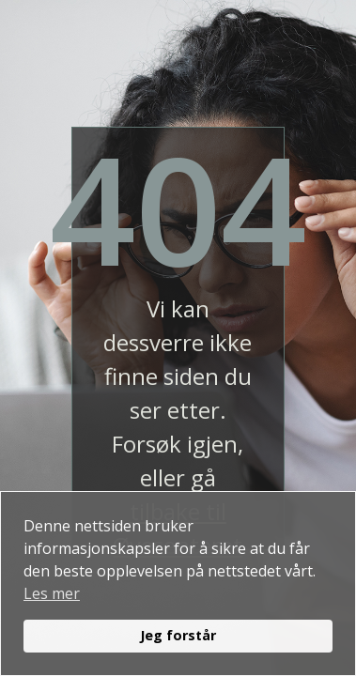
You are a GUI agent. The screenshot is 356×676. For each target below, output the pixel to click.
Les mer (51, 593)
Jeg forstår (178, 635)
